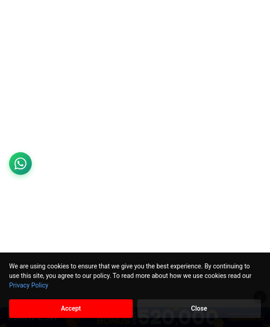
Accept (71, 308)
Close (199, 308)
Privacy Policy (28, 285)
